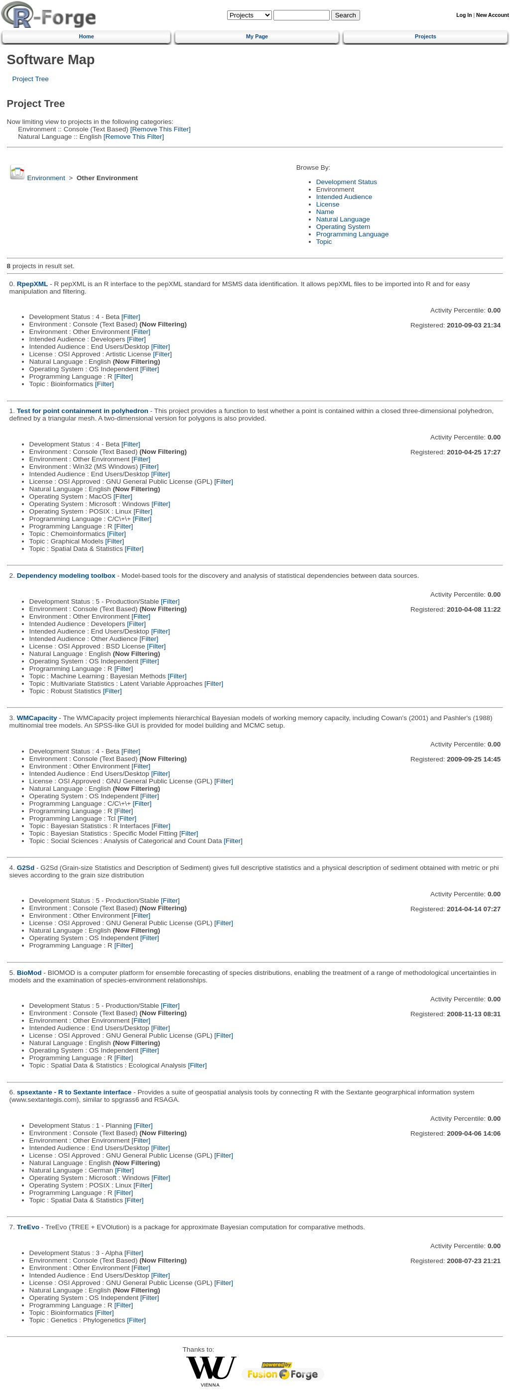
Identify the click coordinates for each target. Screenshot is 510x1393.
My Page (257, 36)
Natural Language (343, 219)
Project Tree (30, 79)
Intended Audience (344, 197)
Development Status (346, 182)
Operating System (343, 226)
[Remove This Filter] (159, 129)
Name (325, 211)
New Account (492, 15)
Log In (464, 15)
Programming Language (352, 234)
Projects (425, 36)
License (328, 204)
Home (86, 36)
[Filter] (131, 317)
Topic (324, 241)
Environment (46, 178)
